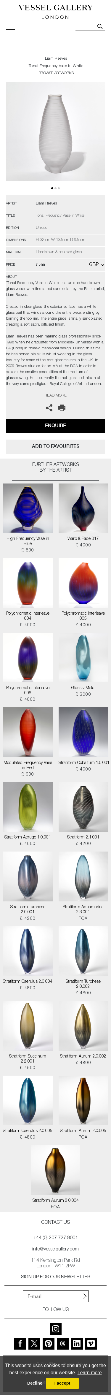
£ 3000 (83, 695)
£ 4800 (28, 988)
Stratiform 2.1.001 (83, 838)
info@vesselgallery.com (55, 1249)
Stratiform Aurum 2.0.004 (56, 1201)
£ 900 (27, 775)
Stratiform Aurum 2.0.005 (83, 1131)
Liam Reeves (56, 59)
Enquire (55, 425)
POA (83, 919)
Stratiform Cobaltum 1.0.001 (83, 763)
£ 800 (27, 551)
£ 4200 (83, 844)
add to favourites (55, 446)
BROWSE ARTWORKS (55, 73)
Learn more (90, 1372)
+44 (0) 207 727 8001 (55, 1238)
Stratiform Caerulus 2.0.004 (27, 982)
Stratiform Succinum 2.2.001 (27, 1059)
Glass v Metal (83, 688)
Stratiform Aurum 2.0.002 (83, 1057)
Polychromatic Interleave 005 (83, 616)
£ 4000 (83, 545)
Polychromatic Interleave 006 (27, 690)
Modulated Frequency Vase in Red (28, 765)
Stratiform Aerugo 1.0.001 (27, 838)
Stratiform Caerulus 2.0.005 (27, 1131)
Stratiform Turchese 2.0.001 (27, 909)
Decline (34, 1383)
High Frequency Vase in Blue (28, 541)
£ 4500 (28, 1068)
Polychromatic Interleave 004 (27, 616)
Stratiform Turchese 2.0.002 (83, 984)
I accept (62, 1383)
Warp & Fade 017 (83, 539)
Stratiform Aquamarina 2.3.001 (83, 909)
